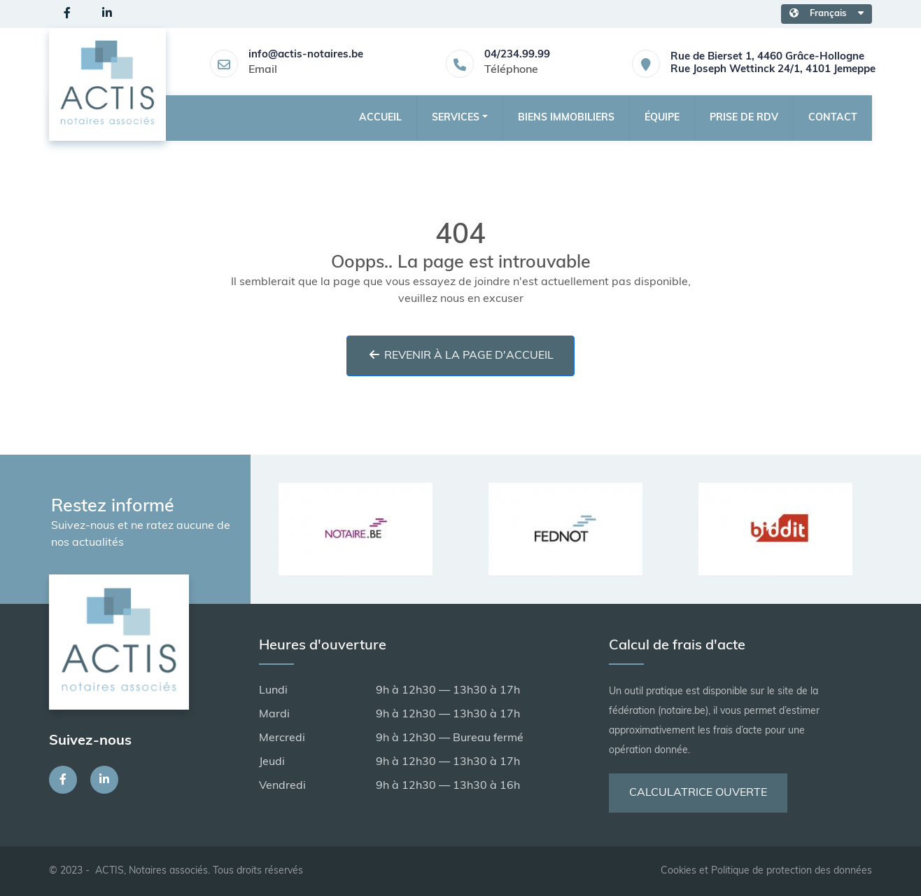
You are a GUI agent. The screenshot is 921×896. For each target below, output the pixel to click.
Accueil (380, 118)
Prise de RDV (744, 118)
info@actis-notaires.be (305, 55)
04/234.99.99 (517, 55)
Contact (832, 118)
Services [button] (455, 118)
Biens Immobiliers (566, 118)
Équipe (662, 118)
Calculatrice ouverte (698, 793)
